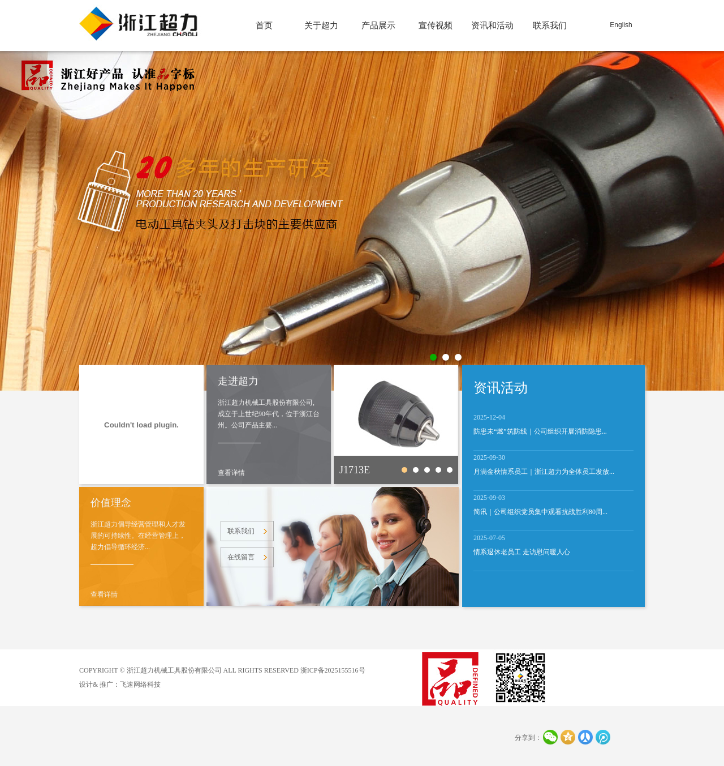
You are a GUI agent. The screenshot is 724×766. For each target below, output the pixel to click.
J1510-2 (450, 470)
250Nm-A (416, 470)
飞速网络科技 (140, 684)
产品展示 (378, 25)
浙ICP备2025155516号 (332, 670)
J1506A (438, 470)
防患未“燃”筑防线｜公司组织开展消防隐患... (540, 431)
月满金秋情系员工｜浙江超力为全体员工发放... (543, 472)
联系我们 (550, 25)
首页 (264, 25)
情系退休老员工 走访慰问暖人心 (521, 552)
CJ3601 (427, 470)
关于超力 (321, 25)
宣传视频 (436, 25)
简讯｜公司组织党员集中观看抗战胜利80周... (540, 512)
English (621, 25)
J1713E (354, 470)
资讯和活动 (492, 25)
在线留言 (241, 557)
